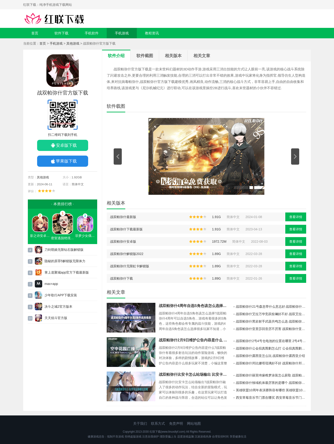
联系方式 (158, 423)
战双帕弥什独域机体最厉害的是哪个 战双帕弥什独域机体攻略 (271, 383)
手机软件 (92, 33)
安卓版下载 (66, 145)
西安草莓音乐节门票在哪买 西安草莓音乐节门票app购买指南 (271, 397)
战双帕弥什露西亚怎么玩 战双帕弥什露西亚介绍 (270, 356)
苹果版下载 (66, 161)
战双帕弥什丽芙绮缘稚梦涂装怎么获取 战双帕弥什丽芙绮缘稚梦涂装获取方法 (271, 375)
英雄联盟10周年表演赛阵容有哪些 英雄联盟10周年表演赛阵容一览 (271, 390)
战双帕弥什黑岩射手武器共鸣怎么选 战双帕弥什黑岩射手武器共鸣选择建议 (271, 321)
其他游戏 (72, 43)
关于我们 (140, 423)
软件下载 (61, 33)
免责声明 (176, 423)
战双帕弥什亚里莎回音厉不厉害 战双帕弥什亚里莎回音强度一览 (271, 329)
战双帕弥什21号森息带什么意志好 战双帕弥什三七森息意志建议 (271, 306)
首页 (34, 33)
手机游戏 (122, 33)
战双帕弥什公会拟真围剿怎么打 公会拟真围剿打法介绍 (271, 348)
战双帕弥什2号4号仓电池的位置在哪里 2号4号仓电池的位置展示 (271, 341)
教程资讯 (152, 33)
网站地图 (194, 423)
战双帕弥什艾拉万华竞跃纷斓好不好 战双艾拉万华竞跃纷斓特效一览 (271, 314)
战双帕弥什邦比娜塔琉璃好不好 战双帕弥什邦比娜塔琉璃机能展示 (271, 363)
